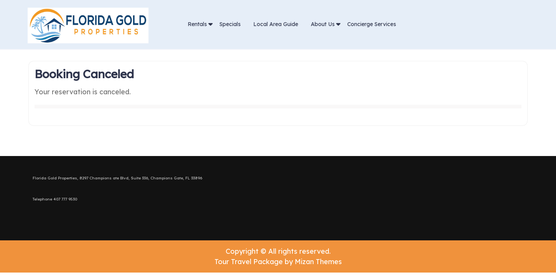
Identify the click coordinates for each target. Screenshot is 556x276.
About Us (323, 24)
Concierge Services (371, 24)
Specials (230, 24)
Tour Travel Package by (278, 261)
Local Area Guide (275, 24)
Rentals (197, 24)
